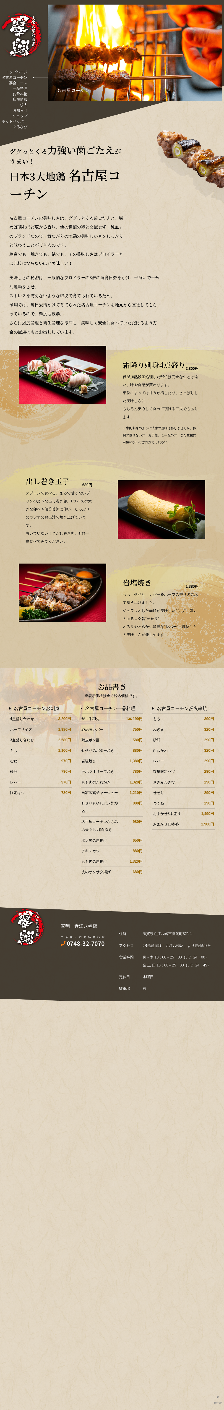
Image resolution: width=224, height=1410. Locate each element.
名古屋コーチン (14, 77)
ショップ (20, 116)
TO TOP (217, 1398)
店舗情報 (20, 99)
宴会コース (18, 83)
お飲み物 (20, 94)
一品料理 (20, 88)
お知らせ (20, 110)
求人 (23, 105)
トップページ (16, 72)
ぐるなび (20, 127)
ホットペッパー (14, 121)
